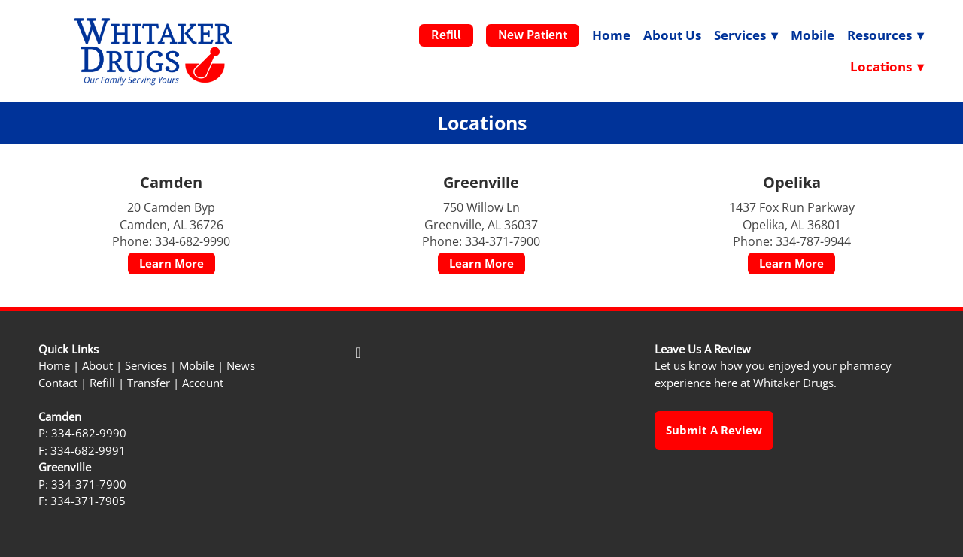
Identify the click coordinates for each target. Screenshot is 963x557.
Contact (57, 383)
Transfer (148, 383)
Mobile (812, 35)
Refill (446, 35)
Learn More (171, 263)
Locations (887, 66)
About (97, 366)
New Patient (532, 35)
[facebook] (358, 352)
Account (202, 383)
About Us (672, 35)
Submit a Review (714, 430)
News (240, 366)
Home (611, 35)
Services (146, 366)
